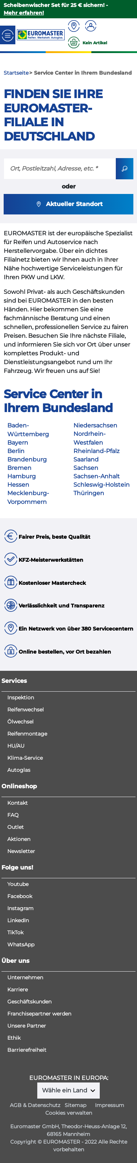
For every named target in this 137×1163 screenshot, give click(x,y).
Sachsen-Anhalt (96, 476)
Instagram (20, 908)
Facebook (19, 896)
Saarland (86, 459)
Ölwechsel (20, 721)
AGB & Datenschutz (35, 1105)
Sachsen (85, 467)
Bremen (19, 467)
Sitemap (75, 1105)
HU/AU (15, 746)
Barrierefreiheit (26, 1050)
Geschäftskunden (29, 1001)
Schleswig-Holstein (101, 484)
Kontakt (17, 803)
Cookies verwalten (68, 1113)
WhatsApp (20, 944)
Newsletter (21, 851)
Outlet (15, 827)
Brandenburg (27, 459)
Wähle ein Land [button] (65, 1090)
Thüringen (88, 493)
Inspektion (20, 697)
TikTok (15, 932)
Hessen (18, 484)
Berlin (15, 451)
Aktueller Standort (68, 204)
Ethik (13, 1038)
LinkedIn (18, 920)
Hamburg (21, 476)
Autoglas (18, 770)
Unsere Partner (26, 1025)
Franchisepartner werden (39, 1013)
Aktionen (18, 839)
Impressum (109, 1105)
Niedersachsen (95, 425)
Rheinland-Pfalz (96, 451)
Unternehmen (25, 977)
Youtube (17, 884)
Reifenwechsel (25, 709)
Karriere (17, 989)
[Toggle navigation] (7, 35)
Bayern (17, 442)
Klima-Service (25, 758)
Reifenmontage (27, 733)
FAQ (13, 815)
